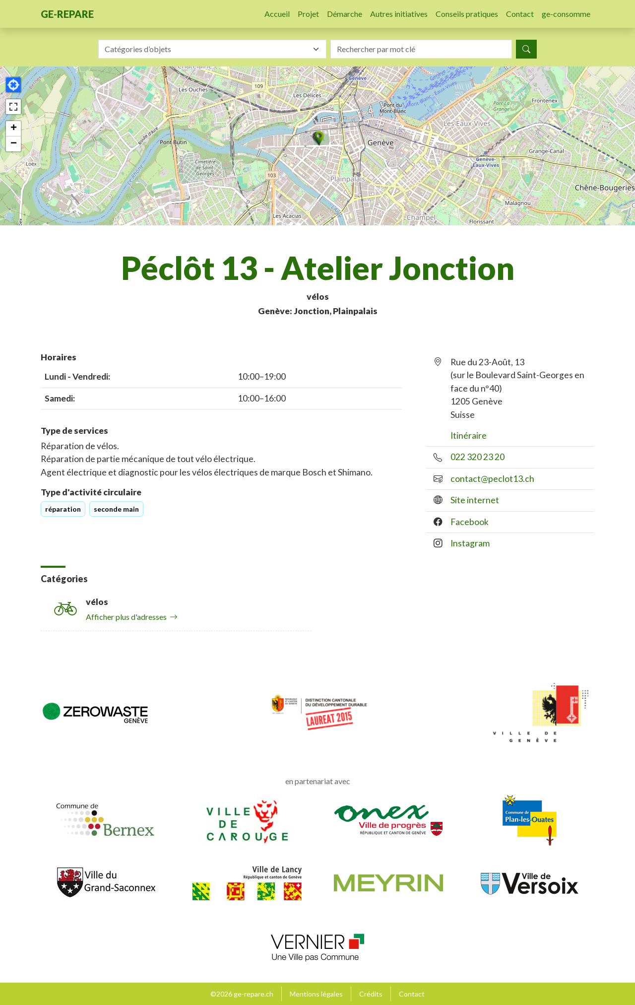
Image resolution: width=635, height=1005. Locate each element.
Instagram (470, 543)
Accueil (277, 13)
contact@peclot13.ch (492, 478)
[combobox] (212, 49)
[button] (317, 138)
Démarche (344, 13)
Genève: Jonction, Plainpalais (318, 311)
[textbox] (206, 49)
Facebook (469, 522)
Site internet (474, 500)
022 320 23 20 (477, 457)
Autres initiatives (399, 13)
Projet (308, 13)
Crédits (370, 994)
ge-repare (67, 14)
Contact (520, 13)
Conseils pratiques (467, 13)
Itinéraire (468, 435)
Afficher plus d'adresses (132, 616)
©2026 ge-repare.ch (241, 994)
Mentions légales (316, 994)
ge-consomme (566, 13)
